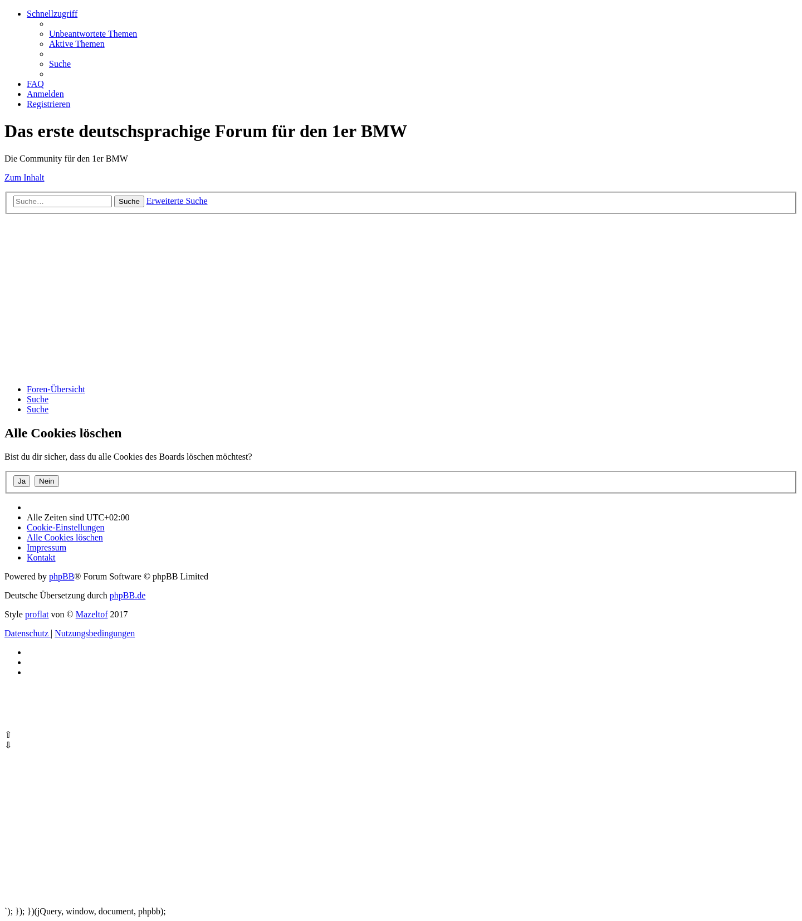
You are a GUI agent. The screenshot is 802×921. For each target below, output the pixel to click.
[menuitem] (93, 33)
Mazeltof (92, 614)
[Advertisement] (338, 298)
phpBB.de (127, 595)
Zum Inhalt (24, 177)
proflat (37, 614)
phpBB (61, 576)
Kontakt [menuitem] (41, 557)
